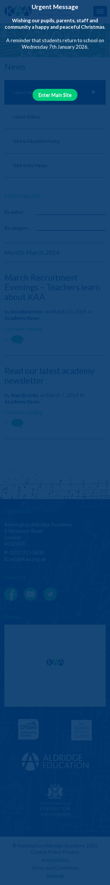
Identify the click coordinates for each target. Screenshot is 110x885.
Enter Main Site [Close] (55, 95)
